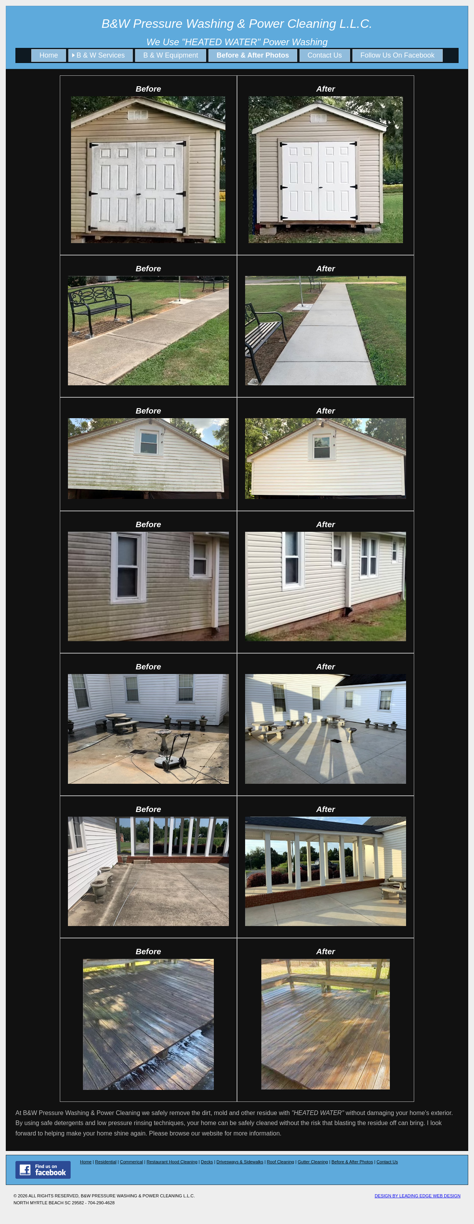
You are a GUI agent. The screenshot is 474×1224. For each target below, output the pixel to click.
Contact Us (387, 1161)
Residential (105, 1161)
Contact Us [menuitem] (325, 55)
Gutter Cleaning (313, 1161)
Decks (207, 1161)
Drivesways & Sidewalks (240, 1161)
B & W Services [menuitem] (100, 55)
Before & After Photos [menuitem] (253, 55)
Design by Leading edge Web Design (417, 1195)
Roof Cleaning (280, 1161)
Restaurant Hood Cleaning (172, 1161)
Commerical (131, 1161)
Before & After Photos (352, 1161)
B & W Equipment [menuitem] (170, 55)
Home (85, 1161)
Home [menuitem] (48, 55)
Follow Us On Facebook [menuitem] (398, 55)
